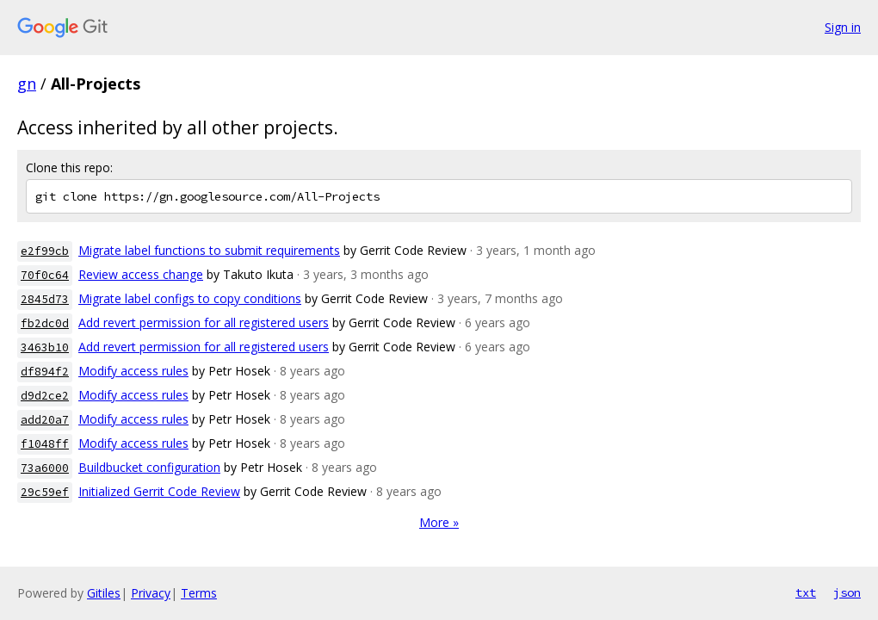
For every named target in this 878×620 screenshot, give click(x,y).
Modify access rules (133, 371)
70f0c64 (45, 275)
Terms (199, 593)
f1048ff (45, 444)
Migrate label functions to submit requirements (209, 250)
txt (805, 592)
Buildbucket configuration (149, 467)
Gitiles (104, 593)
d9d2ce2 (45, 395)
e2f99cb (45, 251)
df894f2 (45, 371)
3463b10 (45, 347)
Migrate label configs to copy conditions (189, 298)
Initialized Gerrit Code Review (159, 491)
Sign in (843, 27)
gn (26, 83)
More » (439, 522)
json (847, 592)
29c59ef (45, 492)
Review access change (140, 274)
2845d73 (45, 299)
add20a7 (45, 419)
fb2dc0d (45, 323)
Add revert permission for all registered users (203, 322)
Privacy (150, 593)
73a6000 (45, 468)
